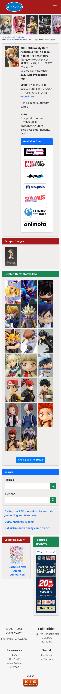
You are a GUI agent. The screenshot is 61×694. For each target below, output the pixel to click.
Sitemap (14, 667)
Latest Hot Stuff (14, 540)
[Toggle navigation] (54, 7)
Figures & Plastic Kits (16, 37)
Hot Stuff (14, 659)
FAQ (14, 655)
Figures (9, 480)
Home (4, 37)
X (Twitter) (47, 659)
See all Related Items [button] (30, 460)
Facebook (46, 655)
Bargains (46, 641)
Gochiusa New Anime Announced (17, 570)
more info (27, 96)
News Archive (14, 663)
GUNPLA (10, 493)
